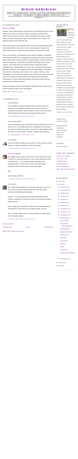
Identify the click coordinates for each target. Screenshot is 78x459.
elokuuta (63, 199)
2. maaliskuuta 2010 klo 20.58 (21, 179)
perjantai (62, 244)
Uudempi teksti (7, 227)
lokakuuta (64, 193)
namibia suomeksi (61, 164)
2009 (60, 262)
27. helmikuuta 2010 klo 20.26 (21, 116)
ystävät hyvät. (64, 235)
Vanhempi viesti (48, 227)
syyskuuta (64, 196)
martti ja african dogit (63, 156)
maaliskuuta (64, 215)
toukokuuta (64, 209)
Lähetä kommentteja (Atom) (15, 231)
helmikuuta (64, 218)
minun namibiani (39, 9)
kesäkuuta (64, 205)
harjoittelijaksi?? (65, 229)
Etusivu (27, 227)
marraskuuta (64, 190)
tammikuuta (64, 259)
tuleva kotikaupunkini (63, 166)
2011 (60, 181)
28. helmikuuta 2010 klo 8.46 (21, 135)
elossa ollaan (64, 241)
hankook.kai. (64, 250)
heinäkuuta (64, 202)
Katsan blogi (11, 153)
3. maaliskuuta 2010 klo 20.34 (21, 219)
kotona (62, 247)
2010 (60, 184)
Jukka (9, 140)
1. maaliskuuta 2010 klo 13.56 (21, 148)
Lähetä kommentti (8, 224)
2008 (60, 266)
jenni (9, 184)
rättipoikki (63, 238)
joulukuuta (64, 187)
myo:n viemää (9, 28)
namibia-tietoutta (61, 161)
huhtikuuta (64, 212)
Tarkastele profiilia (64, 112)
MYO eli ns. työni (61, 158)
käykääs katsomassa (66, 232)
